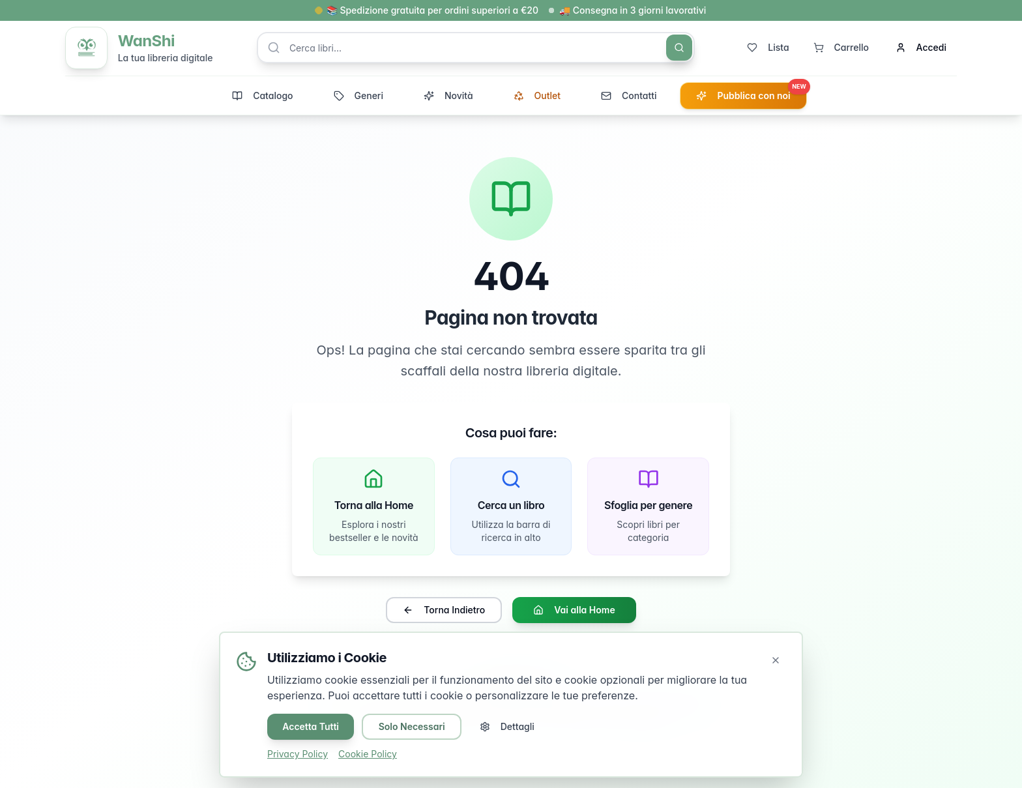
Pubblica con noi (751, 93)
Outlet (537, 96)
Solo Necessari (413, 726)
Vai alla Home (574, 611)
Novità (448, 96)
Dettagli (509, 726)
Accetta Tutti (311, 726)
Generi (358, 96)
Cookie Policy (367, 753)
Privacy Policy (297, 753)
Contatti (628, 96)
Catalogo (262, 96)
